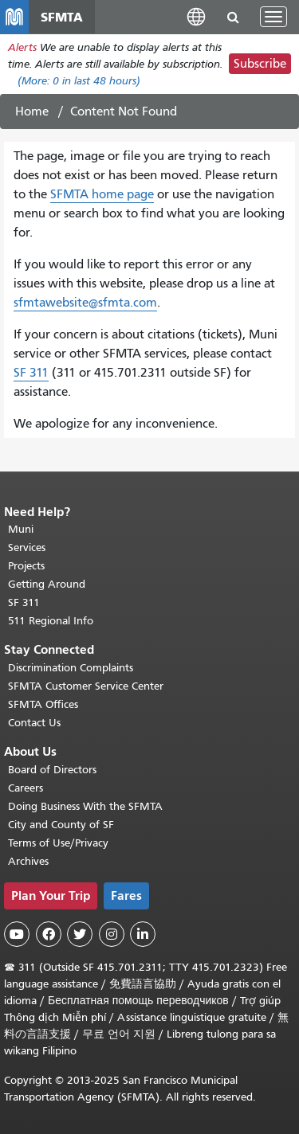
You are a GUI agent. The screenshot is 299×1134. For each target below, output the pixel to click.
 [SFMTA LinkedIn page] (142, 934)
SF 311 (31, 373)
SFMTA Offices (43, 704)
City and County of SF (61, 824)
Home (32, 111)
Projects (26, 566)
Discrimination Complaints (70, 668)
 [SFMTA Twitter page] (79, 934)
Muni (20, 529)
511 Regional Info (50, 621)
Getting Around (46, 584)
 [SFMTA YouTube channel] (17, 934)
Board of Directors (52, 769)
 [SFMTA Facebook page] (48, 934)
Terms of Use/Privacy (58, 843)
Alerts (22, 47)
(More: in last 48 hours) (79, 81)
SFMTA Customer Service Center (85, 686)
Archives (28, 861)
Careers (25, 788)
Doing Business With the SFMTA (85, 806)
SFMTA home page (102, 194)
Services (26, 547)
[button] (196, 16)
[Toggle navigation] (273, 16)
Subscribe (260, 64)
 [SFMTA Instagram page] (111, 934)
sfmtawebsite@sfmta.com (85, 302)
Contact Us (34, 722)
